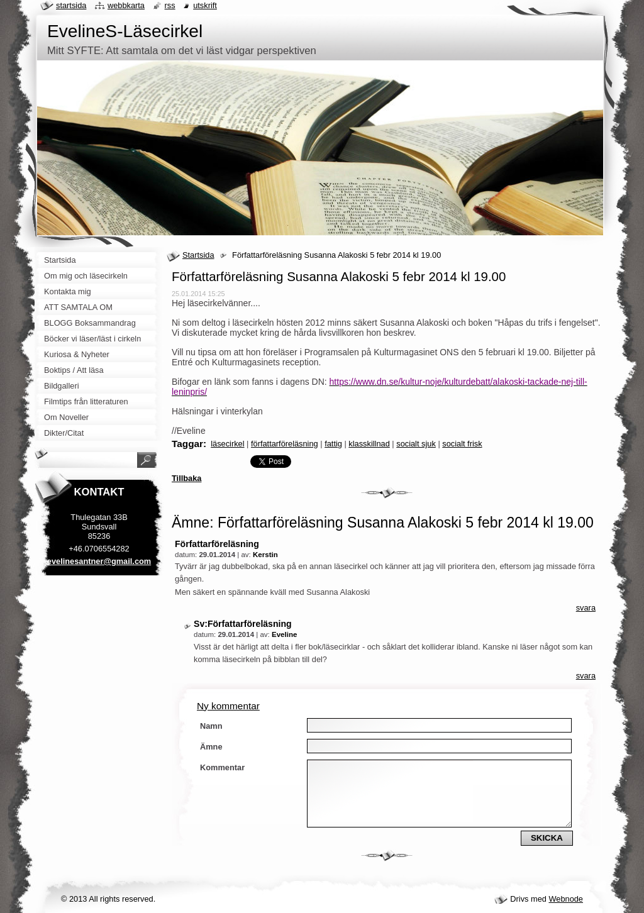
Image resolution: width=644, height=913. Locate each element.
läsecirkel (227, 443)
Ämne (211, 746)
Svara (586, 607)
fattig (333, 443)
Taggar (187, 443)
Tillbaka (186, 478)
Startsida (198, 255)
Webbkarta (126, 5)
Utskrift (205, 5)
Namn (211, 726)
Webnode (565, 899)
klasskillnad (368, 443)
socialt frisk (462, 443)
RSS (170, 5)
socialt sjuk (416, 443)
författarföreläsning (284, 443)
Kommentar (222, 767)
